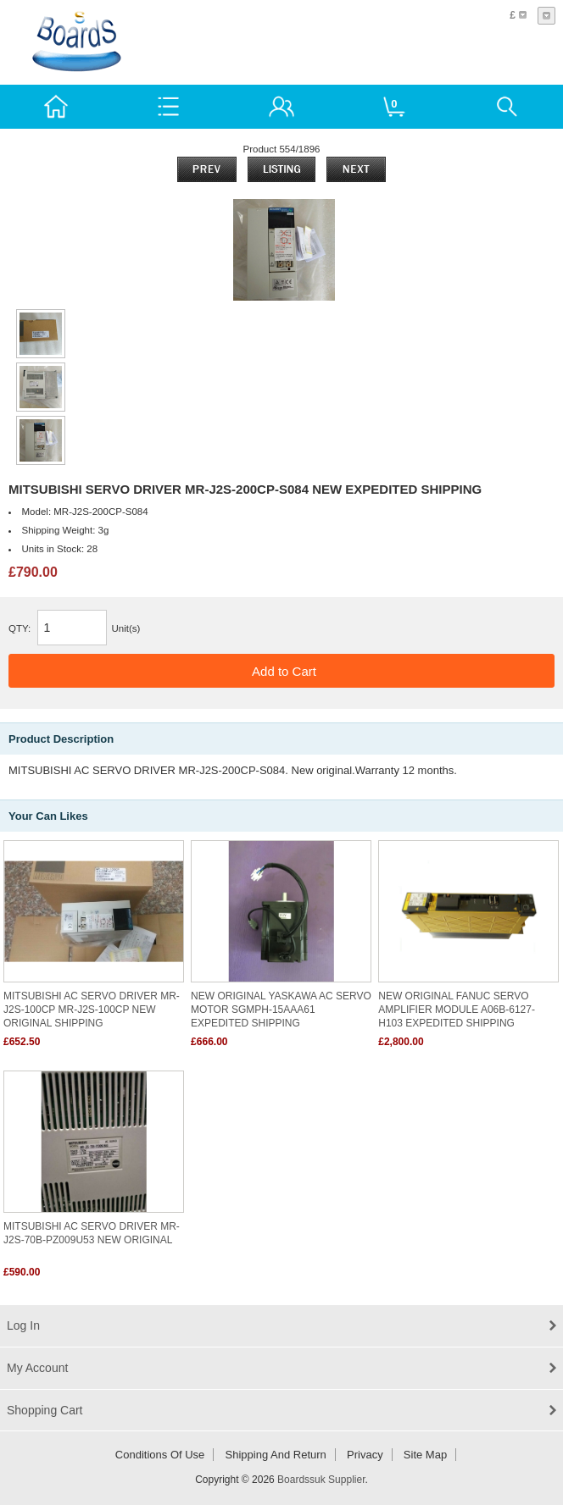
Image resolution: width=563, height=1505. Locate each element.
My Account (37, 1368)
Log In (23, 1325)
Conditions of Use (160, 1454)
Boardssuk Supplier (321, 1480)
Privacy (365, 1454)
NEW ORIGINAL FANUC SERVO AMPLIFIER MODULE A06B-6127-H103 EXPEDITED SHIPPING (456, 1009)
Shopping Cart (45, 1410)
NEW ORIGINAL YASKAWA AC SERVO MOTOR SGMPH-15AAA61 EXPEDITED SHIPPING (281, 1009)
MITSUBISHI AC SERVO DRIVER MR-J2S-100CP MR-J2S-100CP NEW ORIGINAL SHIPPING (91, 1009)
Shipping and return (276, 1454)
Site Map (425, 1454)
